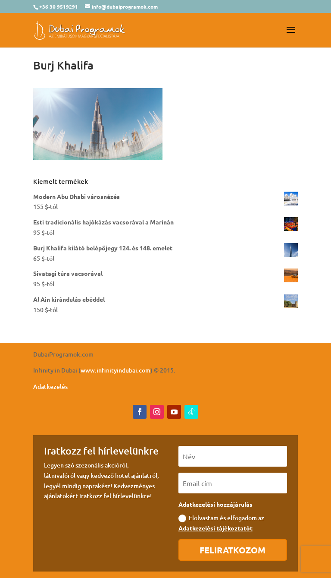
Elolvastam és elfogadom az (221, 523)
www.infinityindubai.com (115, 370)
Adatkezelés (50, 386)
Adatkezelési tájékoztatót (215, 528)
